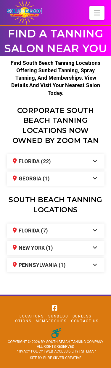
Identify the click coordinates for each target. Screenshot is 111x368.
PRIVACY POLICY (29, 351)
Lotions (22, 321)
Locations (32, 316)
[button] (96, 13)
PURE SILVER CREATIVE (62, 358)
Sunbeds (58, 316)
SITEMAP (88, 351)
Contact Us (85, 321)
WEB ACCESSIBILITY (62, 351)
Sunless (82, 316)
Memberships (51, 321)
